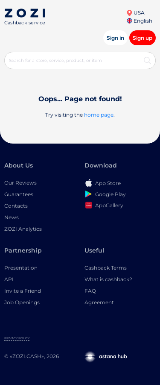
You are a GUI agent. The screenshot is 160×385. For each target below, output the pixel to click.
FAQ (90, 291)
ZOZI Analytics (23, 229)
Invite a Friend (22, 291)
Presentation (21, 268)
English (139, 21)
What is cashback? (108, 279)
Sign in (115, 38)
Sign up (142, 38)
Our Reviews (20, 182)
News (11, 217)
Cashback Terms (105, 268)
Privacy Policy (16, 338)
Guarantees (18, 194)
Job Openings (22, 302)
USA (135, 12)
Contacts (16, 206)
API (9, 279)
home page (98, 115)
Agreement (99, 302)
